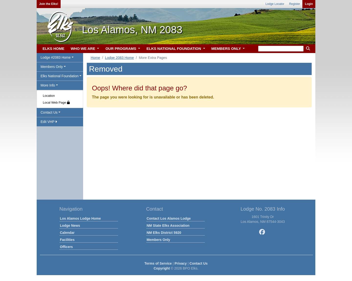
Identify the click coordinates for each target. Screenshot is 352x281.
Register (294, 4)
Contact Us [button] (49, 112)
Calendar (67, 233)
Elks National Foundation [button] (60, 76)
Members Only (158, 240)
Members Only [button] (52, 67)
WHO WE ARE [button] (83, 48)
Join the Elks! (48, 4)
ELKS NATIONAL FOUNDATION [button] (174, 48)
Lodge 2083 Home (119, 58)
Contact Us (198, 263)
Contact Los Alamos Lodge (169, 218)
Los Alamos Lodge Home (80, 218)
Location (49, 95)
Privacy (181, 263)
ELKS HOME (53, 48)
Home (95, 58)
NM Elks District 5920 (164, 233)
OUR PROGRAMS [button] (121, 48)
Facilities (67, 240)
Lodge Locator (274, 4)
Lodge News (70, 225)
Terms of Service (158, 263)
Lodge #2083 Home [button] (56, 57)
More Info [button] (48, 85)
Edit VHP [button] (49, 122)
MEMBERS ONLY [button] (226, 48)
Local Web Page (56, 102)
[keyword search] (281, 49)
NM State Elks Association (168, 225)
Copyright (162, 268)
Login (309, 4)
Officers (66, 247)
